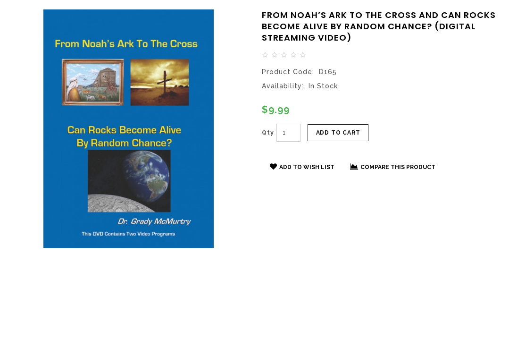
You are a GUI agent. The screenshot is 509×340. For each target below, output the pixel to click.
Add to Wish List (302, 166)
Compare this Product (392, 166)
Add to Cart (338, 132)
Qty (268, 132)
